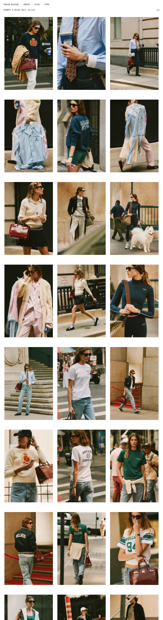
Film (37, 4)
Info (46, 4)
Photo (27, 4)
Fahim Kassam (11, 4)
